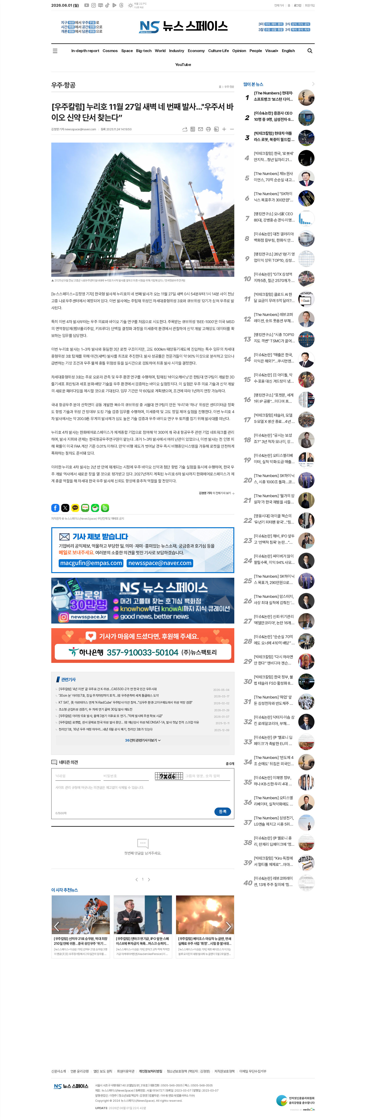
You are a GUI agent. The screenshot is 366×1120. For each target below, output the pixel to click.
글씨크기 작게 (232, 129)
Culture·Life (218, 50)
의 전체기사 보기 (215, 493)
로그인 (297, 5)
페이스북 (55, 508)
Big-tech (143, 50)
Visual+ (271, 50)
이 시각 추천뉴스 (64, 889)
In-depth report (85, 50)
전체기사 (279, 5)
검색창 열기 (310, 51)
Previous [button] (57, 927)
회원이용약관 (125, 1071)
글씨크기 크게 (224, 129)
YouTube (183, 64)
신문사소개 (58, 1071)
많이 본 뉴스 (253, 84)
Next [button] (229, 927)
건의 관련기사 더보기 (142, 740)
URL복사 (185, 129)
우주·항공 (229, 86)
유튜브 (86, 5)
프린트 (208, 129)
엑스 (65, 508)
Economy (196, 50)
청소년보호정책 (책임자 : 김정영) (188, 1071)
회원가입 (310, 5)
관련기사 (68, 679)
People (256, 50)
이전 (136, 879)
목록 (192, 129)
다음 (149, 879)
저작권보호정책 (224, 1071)
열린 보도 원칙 (102, 1071)
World (160, 50)
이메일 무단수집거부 (252, 1071)
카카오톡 (75, 508)
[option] (81, 926)
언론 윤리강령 (79, 1071)
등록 (223, 811)
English (288, 50)
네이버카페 (95, 508)
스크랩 (216, 129)
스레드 (121, 5)
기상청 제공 (138, 7)
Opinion (239, 50)
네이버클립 (114, 5)
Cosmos (110, 50)
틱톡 (107, 5)
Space (127, 50)
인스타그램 (93, 5)
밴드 (105, 508)
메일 (200, 129)
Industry (176, 50)
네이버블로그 (100, 5)
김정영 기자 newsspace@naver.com (73, 129)
